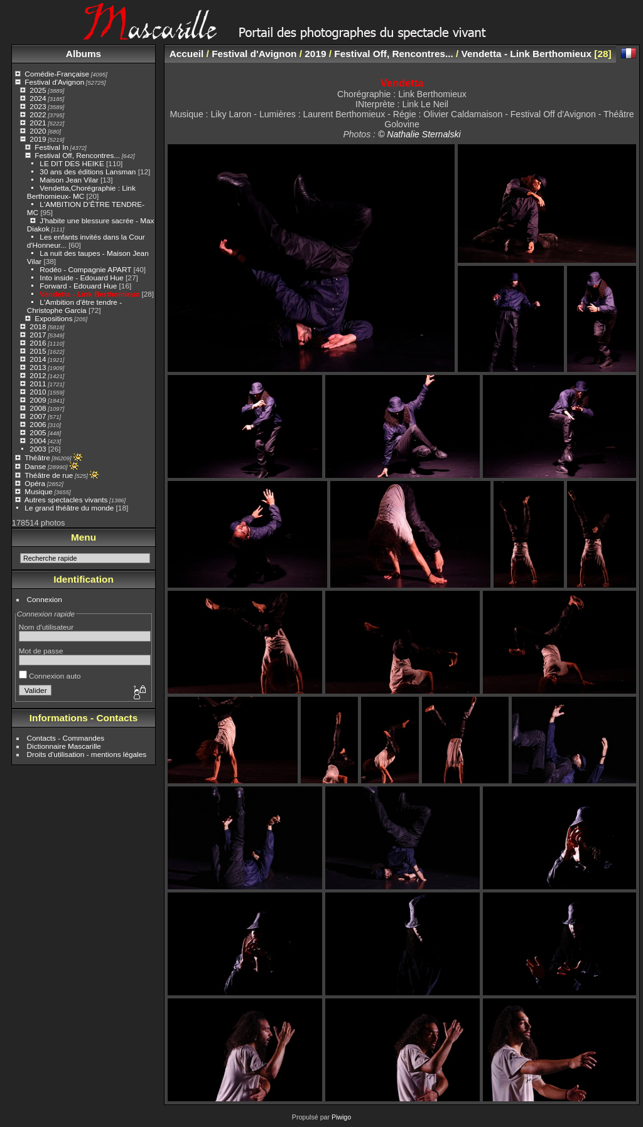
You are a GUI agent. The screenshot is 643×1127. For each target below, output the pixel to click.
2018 (38, 326)
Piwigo (341, 1117)
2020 (38, 131)
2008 (38, 408)
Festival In (51, 147)
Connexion (44, 599)
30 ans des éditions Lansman (88, 171)
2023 (38, 106)
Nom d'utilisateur (46, 627)
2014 (38, 359)
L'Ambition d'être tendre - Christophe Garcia (74, 306)
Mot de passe (41, 651)
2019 (38, 139)
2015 (38, 351)
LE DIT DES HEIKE (72, 163)
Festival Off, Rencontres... (77, 155)
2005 (38, 432)
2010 (38, 392)
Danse (35, 466)
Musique (38, 491)
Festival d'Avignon (54, 82)
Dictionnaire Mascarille (64, 746)
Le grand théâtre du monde (69, 508)
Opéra (34, 483)
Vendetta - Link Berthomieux (89, 294)
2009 (38, 400)
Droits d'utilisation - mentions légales (87, 754)
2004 (38, 441)
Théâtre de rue (48, 475)
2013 (38, 367)
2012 (38, 375)
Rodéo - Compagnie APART (85, 269)
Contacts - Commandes (66, 738)
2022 (38, 114)
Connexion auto (50, 676)
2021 (38, 123)
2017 (38, 335)
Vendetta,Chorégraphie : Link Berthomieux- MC (81, 192)
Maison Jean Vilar (69, 180)
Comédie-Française (56, 74)
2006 (38, 424)
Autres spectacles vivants (66, 499)
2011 (38, 383)
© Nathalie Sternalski (419, 134)
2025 (38, 90)
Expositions (53, 318)
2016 (38, 343)
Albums (83, 53)
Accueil (187, 53)
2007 (38, 416)
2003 (38, 449)
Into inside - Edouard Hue (81, 277)
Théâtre (37, 457)
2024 (38, 98)
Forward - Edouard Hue (79, 286)
